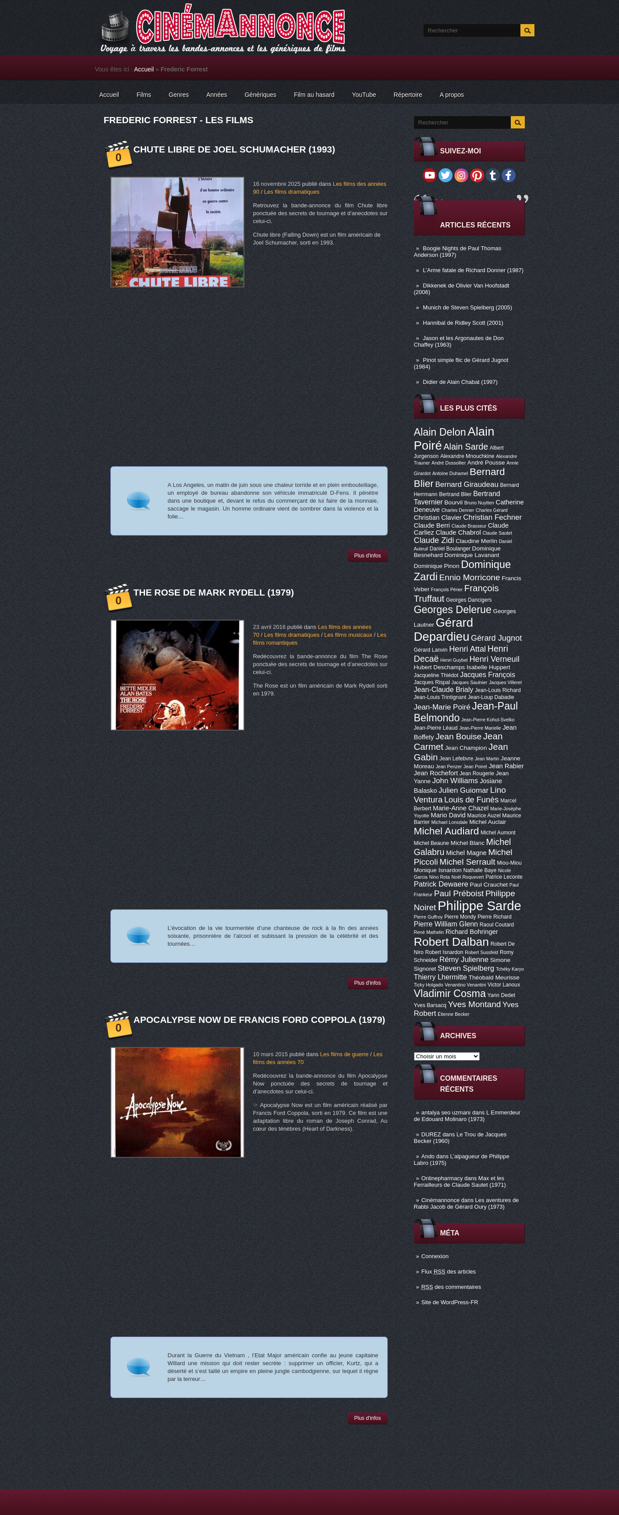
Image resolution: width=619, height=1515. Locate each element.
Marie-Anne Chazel (460, 808)
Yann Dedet (501, 995)
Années (216, 94)
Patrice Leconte (503, 877)
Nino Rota (439, 877)
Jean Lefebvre (456, 759)
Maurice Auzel (483, 815)
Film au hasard (314, 94)
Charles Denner (458, 510)
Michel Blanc (468, 843)
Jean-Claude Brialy (444, 689)
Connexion (435, 1256)
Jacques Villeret (505, 682)
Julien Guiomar (463, 790)
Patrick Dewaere (441, 884)
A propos (452, 94)
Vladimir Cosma (450, 993)
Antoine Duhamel (450, 473)
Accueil (144, 69)
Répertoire (407, 94)
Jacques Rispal (432, 682)
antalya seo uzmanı (446, 1112)
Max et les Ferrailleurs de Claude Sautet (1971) (460, 1181)
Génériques (260, 94)
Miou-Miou (509, 863)
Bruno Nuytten (479, 502)
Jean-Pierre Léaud (436, 728)
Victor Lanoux (504, 985)
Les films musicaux (348, 635)
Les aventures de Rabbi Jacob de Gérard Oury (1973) (466, 1203)
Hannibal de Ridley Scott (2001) (463, 322)
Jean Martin (487, 758)
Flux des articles (448, 1271)
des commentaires (451, 1287)
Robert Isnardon (444, 952)
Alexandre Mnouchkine (467, 456)
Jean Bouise (458, 736)
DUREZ (431, 1134)
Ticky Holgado (428, 984)
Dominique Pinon (437, 566)
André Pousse (486, 462)
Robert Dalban (451, 941)
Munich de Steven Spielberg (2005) (467, 307)
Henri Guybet (454, 660)
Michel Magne (466, 852)
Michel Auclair (487, 822)
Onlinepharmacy (442, 1178)
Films (144, 94)
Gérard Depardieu (444, 629)
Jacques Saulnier (470, 682)
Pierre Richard (495, 917)
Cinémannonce (440, 1200)
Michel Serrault (467, 861)
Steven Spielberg (466, 968)
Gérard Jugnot (496, 638)
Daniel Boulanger (450, 549)
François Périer (447, 589)
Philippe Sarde (479, 905)
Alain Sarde (465, 446)
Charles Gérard (492, 510)
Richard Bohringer (472, 931)
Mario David (448, 815)
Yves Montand (474, 1004)
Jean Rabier (505, 766)
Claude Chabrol (458, 532)
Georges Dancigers (469, 600)
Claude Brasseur (469, 526)
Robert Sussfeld (481, 952)
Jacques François (487, 674)
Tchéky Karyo (510, 969)
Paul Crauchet (489, 884)
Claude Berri (432, 525)
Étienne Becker (453, 1014)
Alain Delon (440, 432)
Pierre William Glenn (446, 924)
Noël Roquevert (468, 877)
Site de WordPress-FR (449, 1302)
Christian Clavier (438, 517)
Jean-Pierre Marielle (480, 728)
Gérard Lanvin (431, 650)
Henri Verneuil (494, 659)
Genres (179, 94)
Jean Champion (466, 748)
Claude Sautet (497, 533)
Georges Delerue (453, 609)
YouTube (364, 94)
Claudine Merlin (476, 541)
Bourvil (453, 502)
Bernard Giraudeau (467, 484)
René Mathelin (429, 932)
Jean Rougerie (477, 773)
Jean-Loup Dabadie (491, 697)
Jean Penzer (448, 766)
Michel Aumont (498, 833)
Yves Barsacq (430, 1005)
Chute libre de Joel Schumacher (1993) (235, 149)
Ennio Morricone (469, 577)
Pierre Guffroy (428, 916)
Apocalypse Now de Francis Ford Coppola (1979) (260, 1020)
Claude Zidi (434, 540)
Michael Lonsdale (450, 822)
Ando (428, 1156)
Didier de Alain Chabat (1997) (460, 382)
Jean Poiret (475, 766)
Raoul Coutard (497, 925)
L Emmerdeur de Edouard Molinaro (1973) (467, 1115)
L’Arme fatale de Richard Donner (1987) (473, 270)
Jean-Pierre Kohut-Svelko (487, 719)
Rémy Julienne (463, 959)
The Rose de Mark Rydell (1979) (214, 592)
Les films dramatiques (291, 191)
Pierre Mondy (460, 917)
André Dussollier (449, 462)
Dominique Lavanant (471, 555)
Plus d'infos (367, 556)
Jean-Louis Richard (498, 690)
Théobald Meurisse (494, 977)
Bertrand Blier (455, 494)
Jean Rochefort (436, 773)
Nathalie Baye (479, 870)
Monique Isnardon (438, 870)
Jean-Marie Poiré (442, 707)
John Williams (455, 781)
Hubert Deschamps (439, 667)
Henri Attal (467, 649)
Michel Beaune (431, 843)
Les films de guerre (344, 1054)
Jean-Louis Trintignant (440, 697)
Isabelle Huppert (488, 667)
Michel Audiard (446, 831)
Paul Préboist (459, 893)
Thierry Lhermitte (440, 977)
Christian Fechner (492, 517)
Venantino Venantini (465, 984)
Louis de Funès (471, 799)
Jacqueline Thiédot (436, 675)
